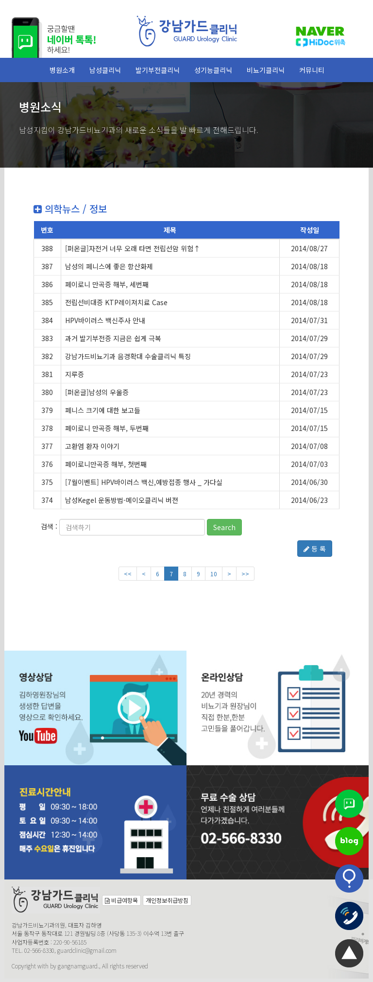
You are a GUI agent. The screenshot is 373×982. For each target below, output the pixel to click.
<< (128, 573)
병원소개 (62, 70)
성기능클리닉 (213, 70)
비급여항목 (121, 900)
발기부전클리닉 (158, 70)
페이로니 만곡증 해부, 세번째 (107, 284)
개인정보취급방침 (167, 900)
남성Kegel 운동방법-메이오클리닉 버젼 (121, 500)
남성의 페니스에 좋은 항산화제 (109, 266)
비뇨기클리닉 (266, 70)
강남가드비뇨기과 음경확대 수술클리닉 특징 (128, 356)
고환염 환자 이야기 (92, 446)
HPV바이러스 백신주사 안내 (105, 320)
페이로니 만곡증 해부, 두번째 (107, 428)
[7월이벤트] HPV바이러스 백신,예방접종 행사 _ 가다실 (143, 482)
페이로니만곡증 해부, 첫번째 (106, 464)
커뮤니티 (311, 70)
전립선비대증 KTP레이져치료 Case (116, 302)
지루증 (74, 374)
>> (245, 573)
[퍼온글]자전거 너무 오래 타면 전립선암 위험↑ (132, 248)
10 (213, 573)
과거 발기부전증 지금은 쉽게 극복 (113, 338)
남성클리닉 (105, 70)
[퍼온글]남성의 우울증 (97, 392)
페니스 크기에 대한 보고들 (102, 410)
